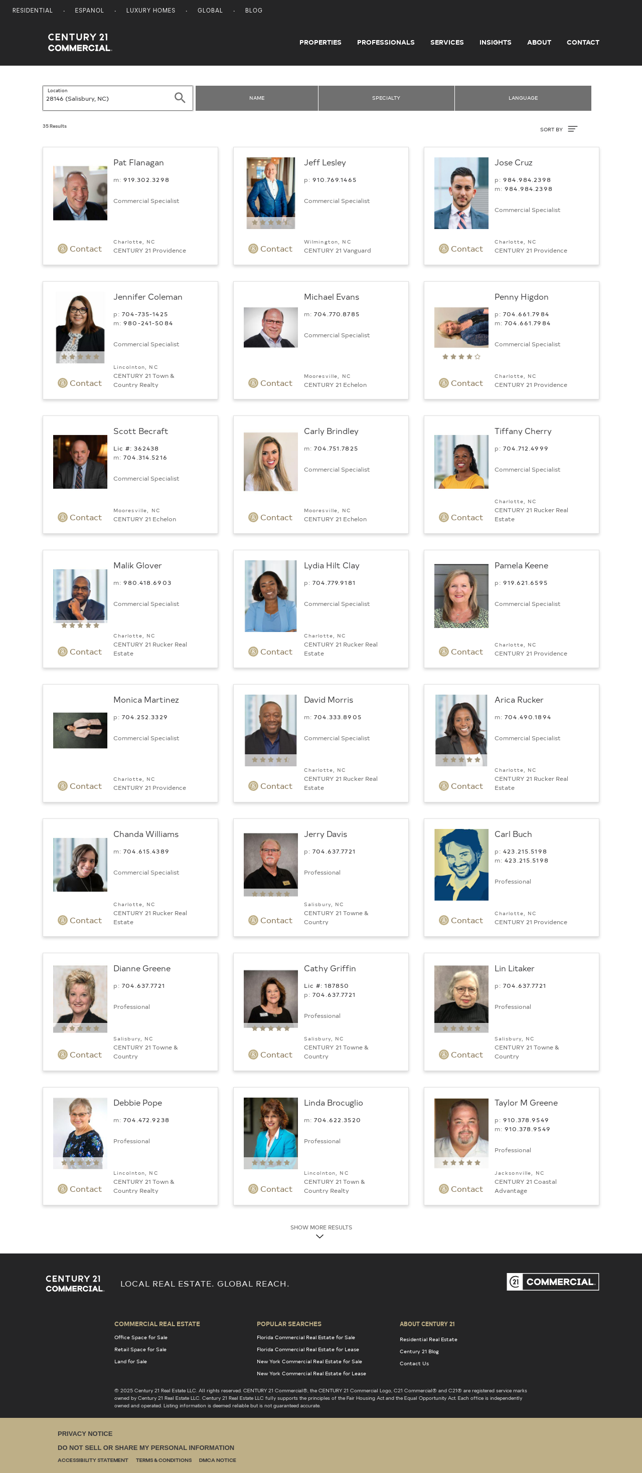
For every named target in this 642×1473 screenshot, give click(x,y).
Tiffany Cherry (523, 430)
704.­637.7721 (334, 851)
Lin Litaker (515, 967)
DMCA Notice (217, 1460)
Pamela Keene (521, 564)
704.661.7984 (526, 314)
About (539, 42)
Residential (33, 11)
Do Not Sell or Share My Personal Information (146, 1447)
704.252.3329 (145, 717)
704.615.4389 (146, 851)
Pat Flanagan (138, 161)
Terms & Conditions (164, 1460)
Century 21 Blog (419, 1351)
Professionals (386, 42)
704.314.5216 (145, 457)
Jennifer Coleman (148, 296)
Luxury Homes (151, 11)
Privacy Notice (85, 1433)
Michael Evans (331, 296)
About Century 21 (427, 1323)
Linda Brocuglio (333, 1102)
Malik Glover (137, 564)
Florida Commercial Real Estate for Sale (306, 1337)
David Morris (328, 699)
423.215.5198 (525, 851)
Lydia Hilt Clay (332, 564)
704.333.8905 (338, 717)
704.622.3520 (337, 1120)
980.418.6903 (147, 582)
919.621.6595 (525, 582)
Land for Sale (130, 1361)
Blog (254, 11)
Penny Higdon (522, 296)
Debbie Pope (137, 1102)
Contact (583, 42)
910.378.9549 (526, 1120)
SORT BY (559, 129)
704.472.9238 (146, 1120)
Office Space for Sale (141, 1337)
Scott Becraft (141, 430)
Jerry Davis (325, 833)
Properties (320, 42)
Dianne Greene (142, 967)
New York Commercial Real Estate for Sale (309, 1361)
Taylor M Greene (526, 1102)
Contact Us (414, 1363)
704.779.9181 (334, 582)
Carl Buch (513, 833)
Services (447, 42)
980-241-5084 (148, 323)
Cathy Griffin (330, 967)
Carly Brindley (331, 430)
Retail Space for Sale (140, 1349)
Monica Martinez (146, 699)
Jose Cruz (514, 161)
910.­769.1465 (334, 179)
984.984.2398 (527, 179)
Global (210, 11)
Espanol (89, 11)
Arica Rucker (519, 699)
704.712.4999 (526, 448)
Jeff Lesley (325, 161)
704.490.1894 (528, 717)
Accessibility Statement (93, 1460)
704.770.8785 (337, 314)
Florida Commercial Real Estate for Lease (308, 1349)
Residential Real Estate (428, 1339)
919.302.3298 (146, 179)
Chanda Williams (146, 833)
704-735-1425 (145, 314)
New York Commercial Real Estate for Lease (311, 1373)
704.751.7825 (336, 448)
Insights (495, 42)
